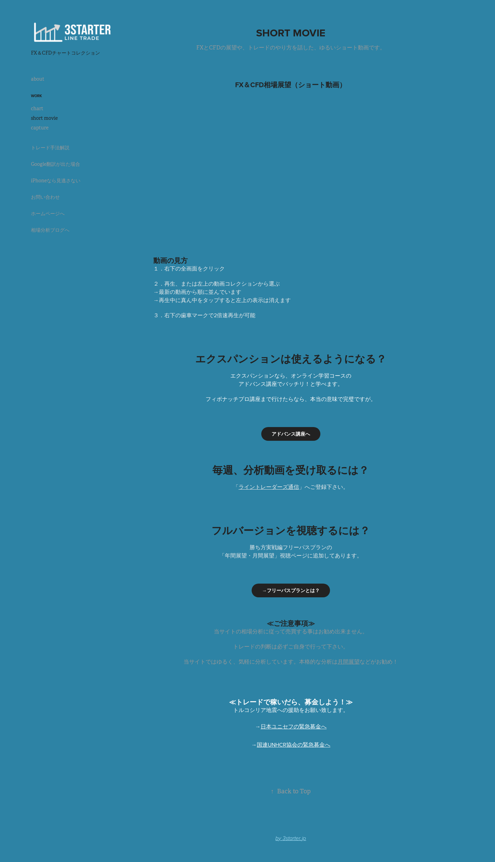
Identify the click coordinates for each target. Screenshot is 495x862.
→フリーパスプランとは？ (291, 590)
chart (37, 108)
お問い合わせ (45, 197)
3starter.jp (294, 838)
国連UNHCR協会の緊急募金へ (293, 744)
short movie (44, 118)
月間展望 (349, 661)
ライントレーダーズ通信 (269, 487)
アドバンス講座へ (291, 434)
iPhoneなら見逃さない (55, 180)
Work (36, 96)
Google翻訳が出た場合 (55, 164)
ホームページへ (48, 213)
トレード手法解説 (50, 148)
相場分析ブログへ (50, 230)
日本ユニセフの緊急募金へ (294, 726)
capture (39, 128)
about (37, 79)
